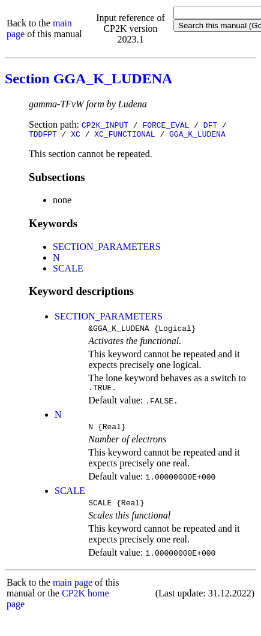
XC (75, 135)
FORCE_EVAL (165, 124)
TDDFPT (43, 135)
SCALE (68, 270)
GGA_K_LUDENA (197, 135)
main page (72, 591)
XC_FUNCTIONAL (124, 135)
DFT (210, 124)
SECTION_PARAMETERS (107, 248)
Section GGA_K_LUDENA (88, 78)
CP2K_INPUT (105, 124)
